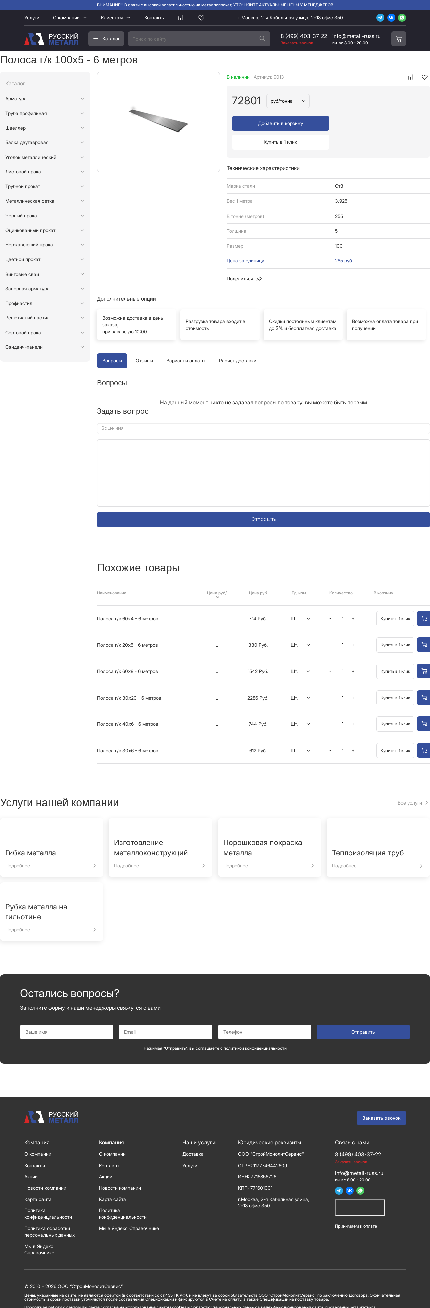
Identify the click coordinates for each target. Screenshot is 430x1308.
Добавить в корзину (279, 123)
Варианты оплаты (185, 342)
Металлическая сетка (29, 201)
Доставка (193, 1135)
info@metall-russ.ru (356, 36)
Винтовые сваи (22, 274)
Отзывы (144, 342)
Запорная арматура (27, 288)
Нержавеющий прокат (30, 244)
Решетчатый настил (27, 317)
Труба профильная (26, 113)
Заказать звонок (381, 1099)
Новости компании (45, 1169)
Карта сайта (38, 1180)
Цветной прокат (22, 259)
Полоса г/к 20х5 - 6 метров (127, 626)
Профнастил (18, 303)
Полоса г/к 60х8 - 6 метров (127, 652)
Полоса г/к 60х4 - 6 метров (127, 600)
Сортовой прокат (24, 332)
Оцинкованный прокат (30, 230)
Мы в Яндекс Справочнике (129, 1209)
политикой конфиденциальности (255, 1029)
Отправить (263, 500)
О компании (66, 17)
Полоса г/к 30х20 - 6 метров (129, 679)
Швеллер (15, 128)
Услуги (31, 17)
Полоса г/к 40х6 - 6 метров (127, 705)
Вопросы (112, 342)
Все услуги (410, 784)
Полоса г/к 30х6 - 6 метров (127, 731)
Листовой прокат (24, 171)
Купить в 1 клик (377, 123)
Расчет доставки (237, 342)
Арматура (16, 98)
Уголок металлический (30, 157)
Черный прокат (22, 215)
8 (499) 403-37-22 (304, 36)
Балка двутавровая (27, 142)
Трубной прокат (22, 186)
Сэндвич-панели (24, 347)
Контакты (154, 17)
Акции (31, 1158)
